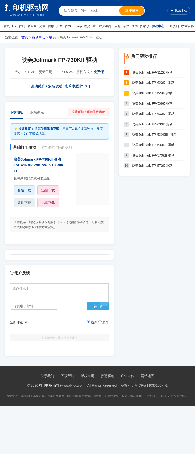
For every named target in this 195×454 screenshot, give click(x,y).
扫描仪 (144, 26)
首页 (7, 26)
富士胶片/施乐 (102, 26)
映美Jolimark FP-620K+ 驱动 (153, 83)
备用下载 (24, 203)
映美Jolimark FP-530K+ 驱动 (153, 145)
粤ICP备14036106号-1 (151, 385)
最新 (94, 322)
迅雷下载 (48, 190)
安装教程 (37, 112)
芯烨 (126, 26)
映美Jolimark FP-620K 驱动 (152, 93)
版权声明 (87, 376)
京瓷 (117, 26)
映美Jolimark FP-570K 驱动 (152, 166)
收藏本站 (178, 10)
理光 (87, 26)
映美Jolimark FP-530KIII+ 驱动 (154, 134)
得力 (68, 26)
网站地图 (147, 376)
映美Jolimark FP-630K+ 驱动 (153, 114)
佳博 (135, 26)
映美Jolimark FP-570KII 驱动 (153, 155)
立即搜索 (132, 10)
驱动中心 (158, 26)
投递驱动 (107, 376)
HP (14, 26)
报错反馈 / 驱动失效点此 (88, 112)
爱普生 (32, 26)
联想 (51, 26)
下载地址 (16, 112)
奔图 (59, 26)
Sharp (77, 26)
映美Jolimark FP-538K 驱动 (152, 103)
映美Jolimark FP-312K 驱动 (152, 72)
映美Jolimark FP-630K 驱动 (152, 124)
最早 (105, 322)
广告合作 (127, 376)
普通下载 (24, 190)
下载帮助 (67, 376)
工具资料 (173, 26)
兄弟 (42, 26)
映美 (52, 37)
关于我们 (47, 376)
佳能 (22, 26)
